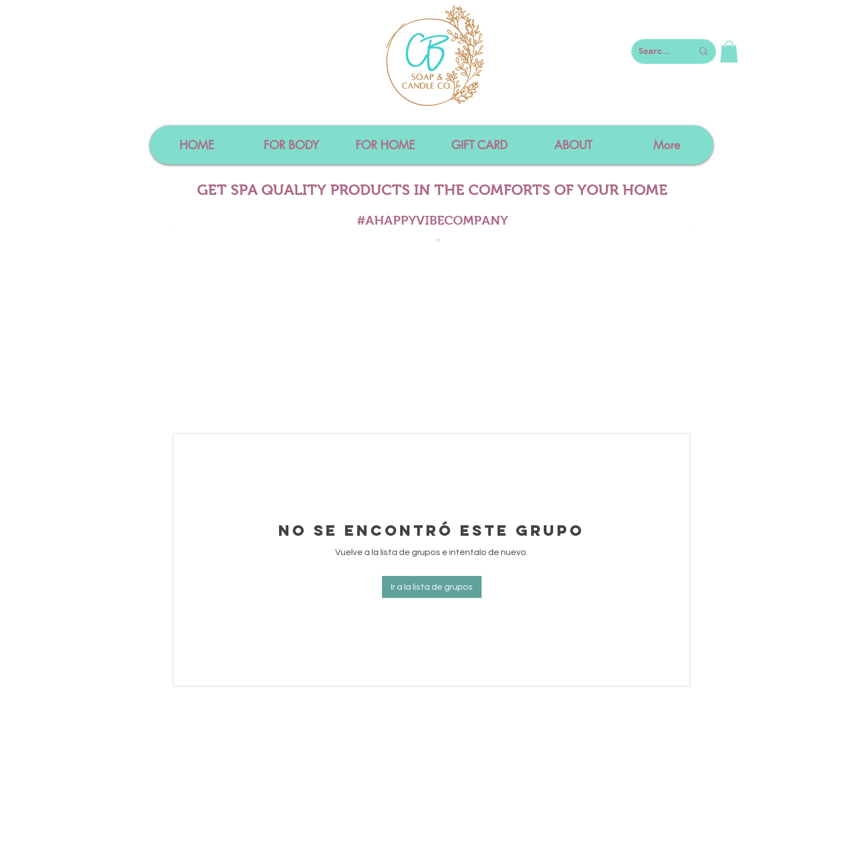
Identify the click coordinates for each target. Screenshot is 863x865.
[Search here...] (657, 51)
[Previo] (172, 229)
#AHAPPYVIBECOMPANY (432, 220)
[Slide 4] (438, 240)
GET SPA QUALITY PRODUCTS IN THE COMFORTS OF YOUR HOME (432, 190)
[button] (729, 51)
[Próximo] (691, 229)
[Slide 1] (426, 240)
